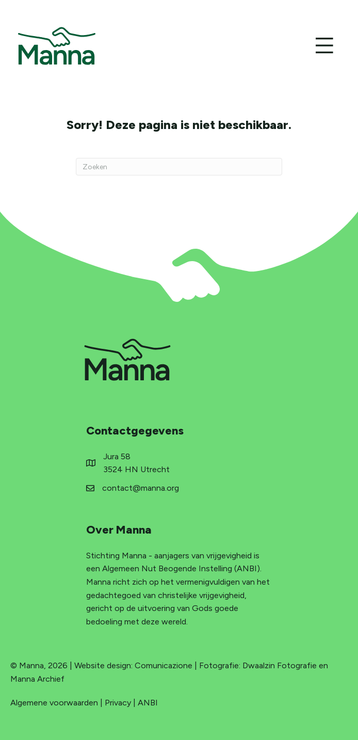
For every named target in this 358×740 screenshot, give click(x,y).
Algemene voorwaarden (54, 702)
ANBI (148, 702)
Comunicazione (163, 665)
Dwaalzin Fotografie (279, 665)
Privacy (118, 702)
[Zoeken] (179, 166)
